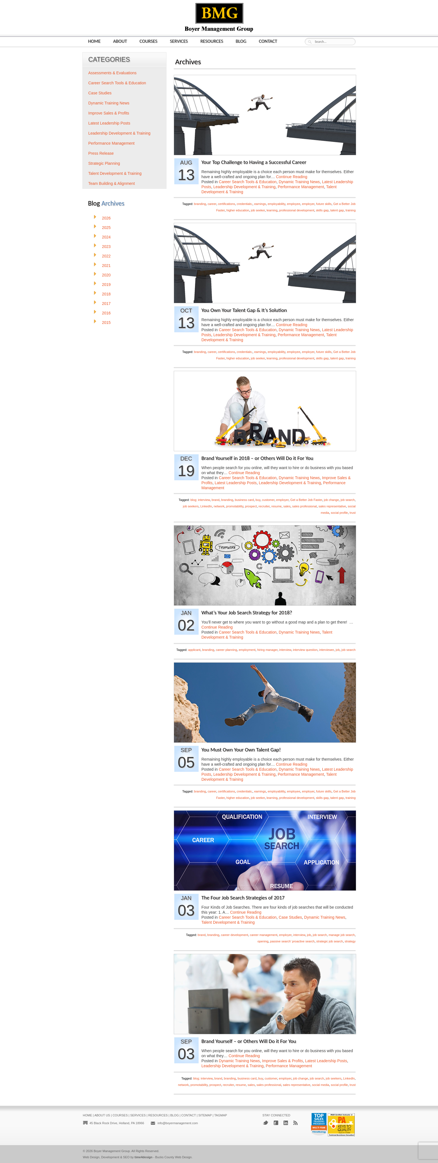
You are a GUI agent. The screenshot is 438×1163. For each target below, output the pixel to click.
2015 (106, 322)
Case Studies (290, 917)
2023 (106, 246)
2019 (106, 284)
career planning (226, 649)
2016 (106, 313)
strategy (350, 941)
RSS (295, 1123)
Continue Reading (291, 177)
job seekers (191, 506)
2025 (106, 227)
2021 (106, 265)
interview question (305, 649)
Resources (211, 41)
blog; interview (200, 500)
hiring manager (267, 649)
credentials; (245, 204)
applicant (194, 649)
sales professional (304, 506)
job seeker (258, 210)
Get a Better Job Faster (306, 500)
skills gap (322, 210)
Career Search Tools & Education (248, 182)
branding (200, 204)
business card (244, 500)
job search (348, 500)
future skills (324, 204)
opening (263, 941)
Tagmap (220, 1115)
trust (353, 512)
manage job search (341, 935)
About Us (102, 1115)
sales (287, 506)
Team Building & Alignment (111, 183)
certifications (226, 204)
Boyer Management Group (112, 1151)
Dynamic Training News (299, 182)
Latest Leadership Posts (235, 483)
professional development (296, 210)
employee (293, 204)
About (120, 41)
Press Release (101, 153)
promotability (235, 506)
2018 (106, 294)
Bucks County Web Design (173, 1157)
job (337, 649)
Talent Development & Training (228, 922)
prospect (251, 506)
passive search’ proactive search (292, 941)
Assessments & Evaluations (112, 73)
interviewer (326, 649)
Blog (241, 41)
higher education (238, 210)
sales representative (332, 506)
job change (331, 500)
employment (247, 649)
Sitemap (205, 1115)
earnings (260, 204)
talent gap (337, 210)
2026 (106, 218)
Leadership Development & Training (244, 187)
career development (234, 935)
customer (268, 500)
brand (216, 500)
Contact (268, 41)
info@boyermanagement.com (178, 1123)
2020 (106, 275)
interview (285, 649)
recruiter (264, 506)
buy (258, 500)
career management (263, 935)
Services (179, 41)
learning (271, 210)
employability (276, 204)
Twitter (265, 1123)
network (219, 506)
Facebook (276, 1123)
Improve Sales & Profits (282, 1061)
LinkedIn (206, 506)
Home (94, 41)
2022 (106, 256)
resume (276, 506)
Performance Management (301, 187)
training (351, 210)
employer (308, 204)
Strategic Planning (104, 163)
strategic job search (329, 941)
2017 (106, 303)
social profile (339, 512)
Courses (148, 41)
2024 (106, 237)
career (212, 204)
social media (320, 1084)
